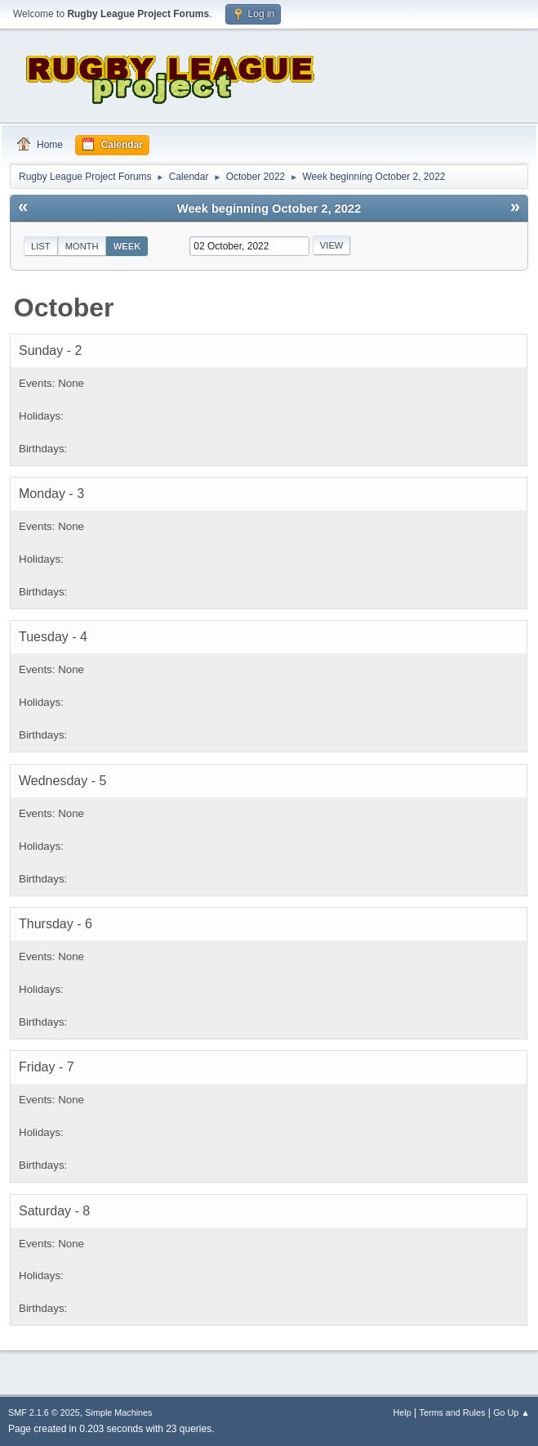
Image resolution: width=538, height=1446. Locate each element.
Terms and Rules (453, 1412)
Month (82, 246)
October (64, 307)
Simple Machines (118, 1412)
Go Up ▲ (511, 1412)
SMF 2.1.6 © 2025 (44, 1412)
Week (127, 246)
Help (402, 1412)
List (41, 246)
